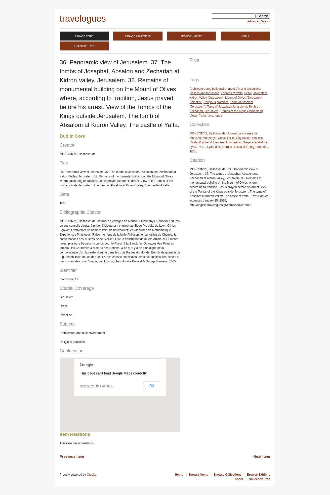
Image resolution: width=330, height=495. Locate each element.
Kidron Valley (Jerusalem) (207, 97)
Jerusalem (260, 93)
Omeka (91, 474)
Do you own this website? (97, 386)
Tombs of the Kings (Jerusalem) (242, 111)
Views (194, 115)
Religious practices (216, 102)
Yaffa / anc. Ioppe (210, 115)
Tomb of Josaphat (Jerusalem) (227, 106)
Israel (247, 93)
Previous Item (72, 456)
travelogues (83, 18)
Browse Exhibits (191, 36)
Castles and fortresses (204, 93)
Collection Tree (84, 46)
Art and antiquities (248, 88)
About (245, 36)
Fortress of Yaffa (232, 93)
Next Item (261, 456)
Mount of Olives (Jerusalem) (243, 97)
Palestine (196, 102)
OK (151, 386)
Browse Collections (138, 36)
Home (179, 474)
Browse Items (84, 36)
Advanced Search (258, 21)
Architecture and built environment (212, 88)
